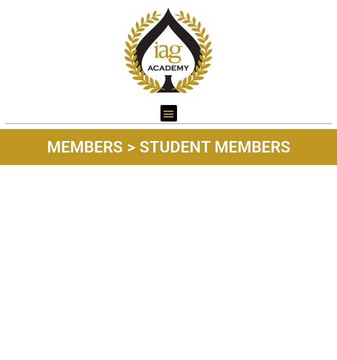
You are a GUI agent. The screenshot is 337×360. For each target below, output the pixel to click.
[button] (168, 113)
